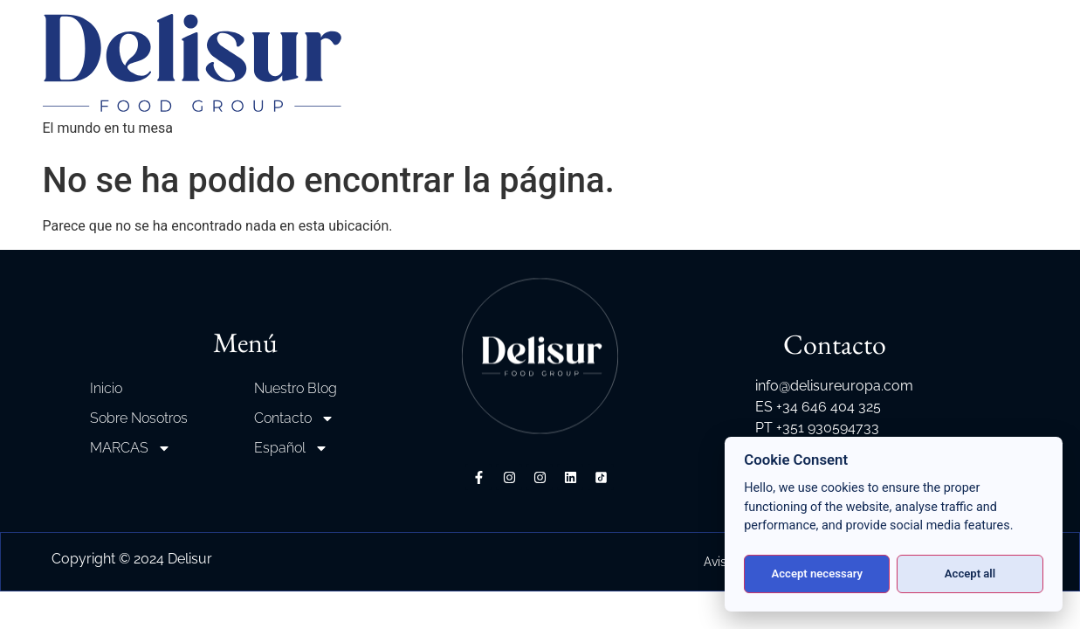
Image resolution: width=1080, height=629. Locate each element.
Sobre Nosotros (139, 418)
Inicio (106, 388)
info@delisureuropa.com (834, 385)
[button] (35, 594)
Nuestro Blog (295, 388)
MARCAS (130, 448)
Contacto (294, 418)
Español (291, 448)
